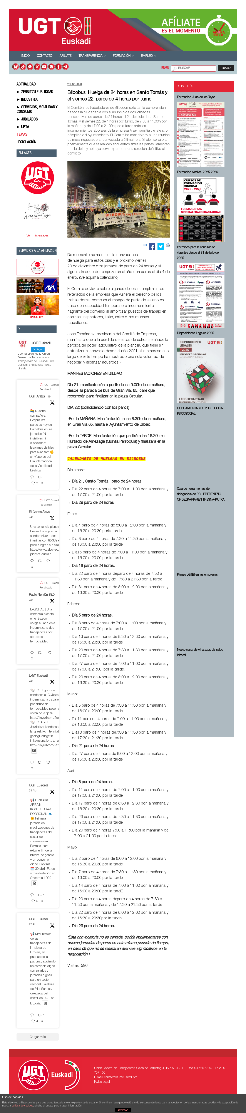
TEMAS (22, 135)
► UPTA (23, 127)
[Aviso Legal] (102, 1082)
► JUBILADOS (27, 120)
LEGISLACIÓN (26, 142)
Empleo (148, 56)
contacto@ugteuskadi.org (120, 1077)
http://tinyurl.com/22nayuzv (49, 745)
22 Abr (33, 924)
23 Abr (33, 790)
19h (50, 397)
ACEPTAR (123, 1110)
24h (31, 517)
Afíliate (65, 56)
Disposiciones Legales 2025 (195, 333)
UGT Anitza (37, 396)
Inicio (25, 56)
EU (167, 68)
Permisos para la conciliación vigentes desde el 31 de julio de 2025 (198, 253)
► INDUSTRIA (27, 100)
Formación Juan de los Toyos (196, 97)
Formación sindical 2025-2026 (197, 172)
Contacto (44, 56)
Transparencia (92, 56)
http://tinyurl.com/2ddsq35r (49, 718)
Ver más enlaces (38, 235)
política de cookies (22, 1105)
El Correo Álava (39, 512)
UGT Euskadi (38, 676)
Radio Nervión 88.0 (42, 595)
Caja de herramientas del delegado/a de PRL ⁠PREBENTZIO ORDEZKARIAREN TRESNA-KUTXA (200, 494)
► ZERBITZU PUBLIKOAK (35, 92)
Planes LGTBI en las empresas (197, 575)
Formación (123, 56)
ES (163, 68)
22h (31, 600)
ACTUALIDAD (26, 85)
